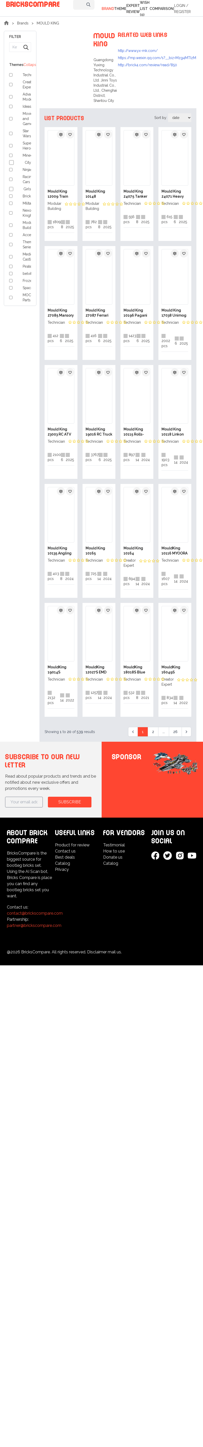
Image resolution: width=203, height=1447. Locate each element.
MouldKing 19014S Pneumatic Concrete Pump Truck (58, 670)
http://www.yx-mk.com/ (138, 51)
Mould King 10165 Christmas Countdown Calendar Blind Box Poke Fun (98, 551)
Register (182, 12)
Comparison (161, 9)
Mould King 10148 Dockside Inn (97, 194)
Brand (108, 9)
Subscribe (69, 802)
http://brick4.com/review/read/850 (147, 65)
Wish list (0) (145, 9)
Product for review (72, 845)
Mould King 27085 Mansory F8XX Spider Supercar (61, 313)
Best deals (65, 857)
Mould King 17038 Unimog (173, 312)
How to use (114, 851)
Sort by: (161, 118)
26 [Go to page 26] (175, 732)
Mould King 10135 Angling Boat (60, 551)
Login (179, 6)
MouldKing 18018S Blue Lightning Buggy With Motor (134, 670)
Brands (23, 23)
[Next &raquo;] (186, 732)
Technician (132, 203)
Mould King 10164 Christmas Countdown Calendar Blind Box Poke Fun (136, 551)
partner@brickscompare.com (34, 925)
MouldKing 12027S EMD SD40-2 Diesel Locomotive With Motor (98, 670)
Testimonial (114, 845)
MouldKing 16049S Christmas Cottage (170, 670)
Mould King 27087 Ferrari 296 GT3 (97, 313)
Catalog (62, 863)
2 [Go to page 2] (153, 732)
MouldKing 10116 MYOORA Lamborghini (174, 551)
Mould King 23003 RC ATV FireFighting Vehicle (59, 432)
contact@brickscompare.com (35, 913)
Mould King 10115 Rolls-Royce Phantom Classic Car (134, 432)
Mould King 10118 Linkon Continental (172, 432)
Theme (120, 9)
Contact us (65, 851)
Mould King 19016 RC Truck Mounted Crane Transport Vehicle (99, 432)
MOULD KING (48, 23)
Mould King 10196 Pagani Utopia (135, 313)
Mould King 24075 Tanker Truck (135, 194)
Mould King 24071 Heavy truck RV (172, 194)
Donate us (113, 857)
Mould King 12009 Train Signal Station (60, 194)
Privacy (62, 869)
